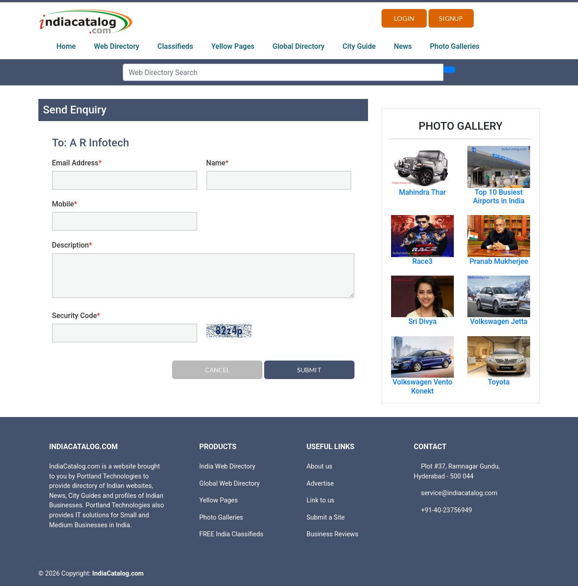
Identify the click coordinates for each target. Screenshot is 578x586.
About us (319, 466)
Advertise (320, 484)
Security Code (76, 315)
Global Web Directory (229, 484)
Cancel (217, 370)
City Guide (359, 46)
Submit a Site (326, 517)
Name (217, 163)
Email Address (77, 163)
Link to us (321, 500)
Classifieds (175, 46)
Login (404, 18)
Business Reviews (333, 534)
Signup (451, 18)
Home (66, 46)
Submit (309, 370)
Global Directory (299, 46)
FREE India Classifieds (231, 534)
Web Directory (117, 46)
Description (72, 245)
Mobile (64, 204)
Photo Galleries (455, 46)
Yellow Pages (233, 46)
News (403, 46)
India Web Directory (227, 466)
